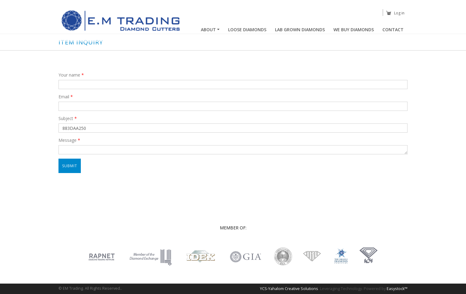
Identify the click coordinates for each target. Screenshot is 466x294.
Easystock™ (397, 288)
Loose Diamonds (247, 29)
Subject (67, 118)
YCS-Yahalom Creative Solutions (289, 288)
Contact (393, 29)
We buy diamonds (353, 29)
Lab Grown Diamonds (300, 29)
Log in (399, 13)
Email (65, 97)
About (208, 29)
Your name (71, 75)
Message (69, 140)
